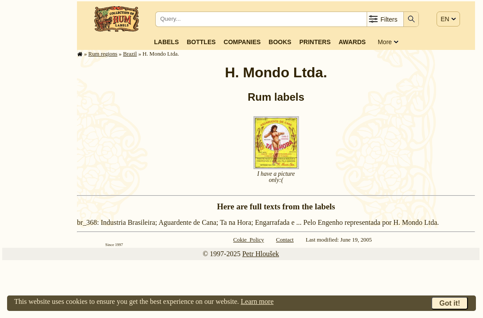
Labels (166, 41)
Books (279, 41)
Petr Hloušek (260, 253)
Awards (351, 41)
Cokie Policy (248, 240)
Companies (242, 41)
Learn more (257, 301)
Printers (315, 41)
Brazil (130, 54)
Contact (285, 240)
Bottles (201, 41)
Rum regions (103, 54)
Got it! (449, 303)
